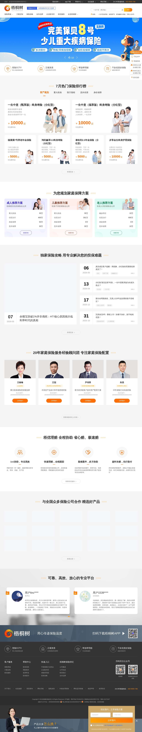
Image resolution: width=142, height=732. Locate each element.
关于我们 (7, 688)
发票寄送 (26, 673)
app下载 (68, 2)
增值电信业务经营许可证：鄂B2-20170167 (97, 699)
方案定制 (19, 14)
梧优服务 (61, 14)
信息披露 (92, 2)
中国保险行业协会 (47, 667)
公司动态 (63, 670)
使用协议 (102, 688)
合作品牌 (39, 14)
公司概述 (63, 667)
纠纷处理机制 (64, 688)
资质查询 (30, 688)
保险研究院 (45, 673)
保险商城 (8, 14)
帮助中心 (79, 2)
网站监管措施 (78, 688)
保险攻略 (29, 14)
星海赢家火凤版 (120, 14)
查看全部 (71, 559)
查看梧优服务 (71, 481)
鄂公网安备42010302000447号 (70, 702)
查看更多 (71, 172)
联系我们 (63, 673)
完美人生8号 (130, 14)
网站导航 (40, 688)
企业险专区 (50, 14)
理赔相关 (26, 670)
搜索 (128, 10)
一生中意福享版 (102, 14)
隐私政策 (51, 688)
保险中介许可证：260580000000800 (49, 702)
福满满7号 (112, 14)
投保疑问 (26, 676)
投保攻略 (44, 676)
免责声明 (91, 688)
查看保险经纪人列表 (71, 417)
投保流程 (26, 667)
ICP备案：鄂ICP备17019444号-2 (75, 699)
